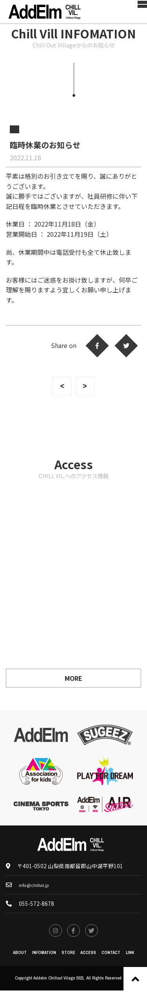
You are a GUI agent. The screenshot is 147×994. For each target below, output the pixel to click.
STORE (66, 955)
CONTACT (116, 955)
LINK (138, 955)
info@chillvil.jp (36, 885)
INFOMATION (39, 955)
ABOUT (12, 955)
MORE (73, 678)
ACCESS (90, 955)
